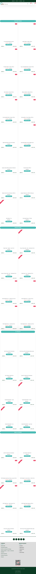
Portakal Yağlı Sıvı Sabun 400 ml (9, 66)
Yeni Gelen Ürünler (18, 21)
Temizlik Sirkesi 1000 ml (27, 167)
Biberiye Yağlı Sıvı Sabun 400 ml (27, 92)
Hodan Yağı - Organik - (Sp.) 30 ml (8, 248)
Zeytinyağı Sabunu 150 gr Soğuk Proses (27, 142)
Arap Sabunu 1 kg (8, 218)
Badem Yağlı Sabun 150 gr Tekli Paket (9, 142)
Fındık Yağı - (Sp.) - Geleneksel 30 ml (27, 273)
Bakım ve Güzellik (18, 432)
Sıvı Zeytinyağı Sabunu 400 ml (9, 41)
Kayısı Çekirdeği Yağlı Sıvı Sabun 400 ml (27, 66)
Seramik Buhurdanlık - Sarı (9, 424)
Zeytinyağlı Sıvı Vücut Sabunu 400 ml (27, 117)
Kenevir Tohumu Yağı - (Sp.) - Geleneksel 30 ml (8, 273)
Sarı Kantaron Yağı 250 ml (9, 375)
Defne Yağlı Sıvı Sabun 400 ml (9, 92)
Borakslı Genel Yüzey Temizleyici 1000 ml (8, 193)
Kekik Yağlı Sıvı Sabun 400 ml (27, 41)
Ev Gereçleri (18, 331)
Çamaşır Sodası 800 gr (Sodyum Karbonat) (9, 167)
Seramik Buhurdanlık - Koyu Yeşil (27, 424)
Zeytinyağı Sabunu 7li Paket (27, 218)
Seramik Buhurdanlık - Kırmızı (26, 399)
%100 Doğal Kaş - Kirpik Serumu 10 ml (9, 503)
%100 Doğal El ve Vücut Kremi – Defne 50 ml (27, 478)
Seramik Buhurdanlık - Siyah (9, 399)
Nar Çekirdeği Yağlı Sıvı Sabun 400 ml (9, 117)
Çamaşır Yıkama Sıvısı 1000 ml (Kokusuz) (27, 193)
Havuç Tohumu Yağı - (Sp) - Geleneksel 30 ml (27, 248)
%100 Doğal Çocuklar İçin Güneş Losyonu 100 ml (9, 478)
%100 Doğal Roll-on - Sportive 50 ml (27, 298)
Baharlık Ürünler (18, 227)
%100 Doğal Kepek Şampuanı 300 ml (27, 503)
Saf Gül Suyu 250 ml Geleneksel (9, 351)
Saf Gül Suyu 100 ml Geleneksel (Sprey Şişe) (27, 351)
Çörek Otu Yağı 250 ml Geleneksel (26, 375)
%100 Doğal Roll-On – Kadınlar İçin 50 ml (8, 298)
